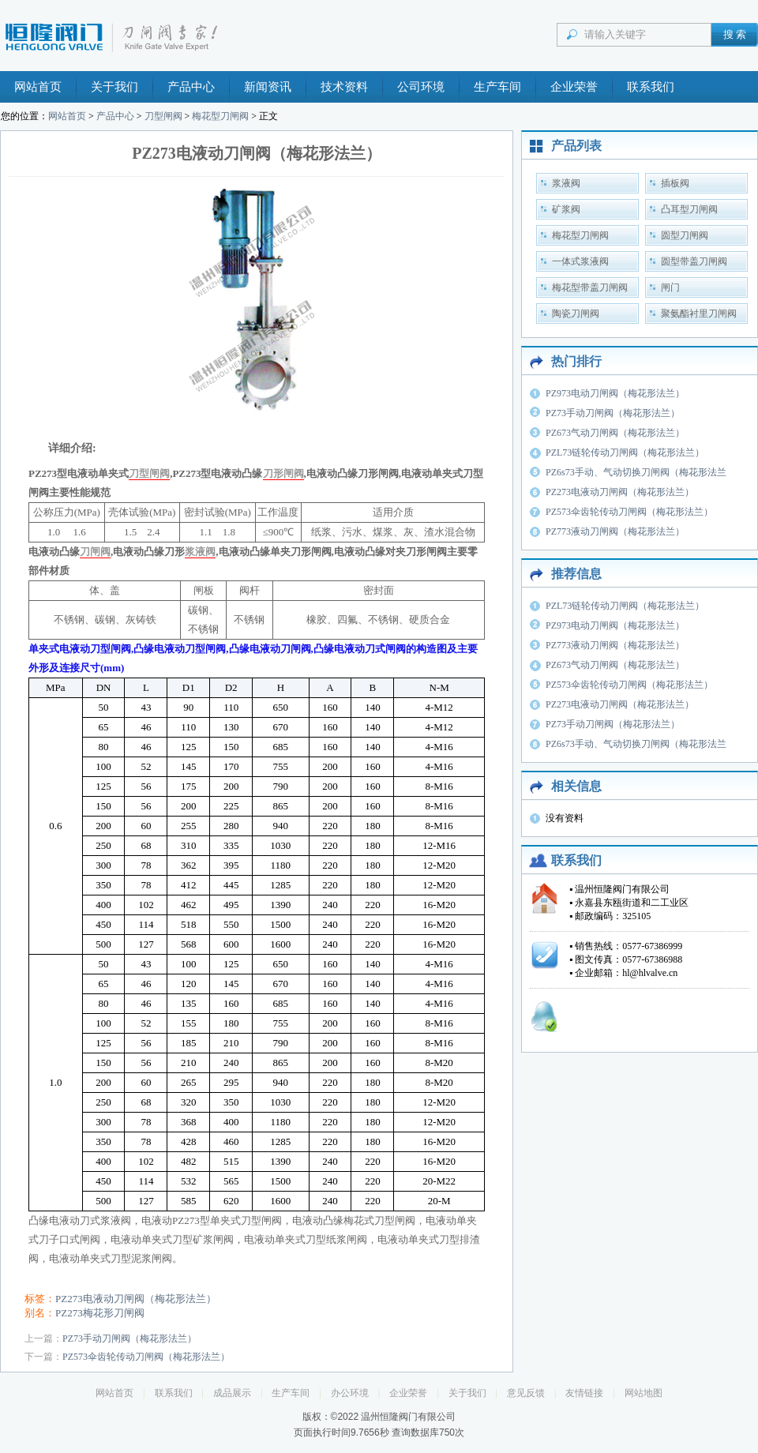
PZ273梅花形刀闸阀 (99, 1313)
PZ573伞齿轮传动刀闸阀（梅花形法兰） (146, 1356)
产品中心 (191, 87)
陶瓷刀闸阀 (575, 313)
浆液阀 (200, 552)
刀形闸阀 (283, 473)
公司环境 (421, 87)
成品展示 (232, 1393)
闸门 (670, 287)
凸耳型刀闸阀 (689, 209)
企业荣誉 (574, 87)
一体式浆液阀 (580, 261)
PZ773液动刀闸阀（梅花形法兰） (615, 531)
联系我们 (650, 87)
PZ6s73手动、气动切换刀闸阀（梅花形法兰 (636, 472)
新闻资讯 (267, 87)
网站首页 (38, 87)
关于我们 (114, 87)
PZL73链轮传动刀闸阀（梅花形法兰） (625, 452)
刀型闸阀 (163, 116)
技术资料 (344, 87)
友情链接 (584, 1393)
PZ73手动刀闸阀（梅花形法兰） (129, 1338)
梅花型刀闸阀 (220, 116)
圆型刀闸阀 (684, 235)
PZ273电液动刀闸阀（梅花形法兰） (135, 1299)
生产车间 (497, 87)
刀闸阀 (95, 552)
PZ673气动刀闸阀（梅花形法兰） (615, 432)
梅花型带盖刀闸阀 (590, 287)
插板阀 (675, 183)
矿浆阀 (566, 209)
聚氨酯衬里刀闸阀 (699, 313)
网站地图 (643, 1393)
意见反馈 (526, 1393)
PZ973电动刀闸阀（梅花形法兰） (615, 393)
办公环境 (350, 1393)
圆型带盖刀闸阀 (694, 261)
